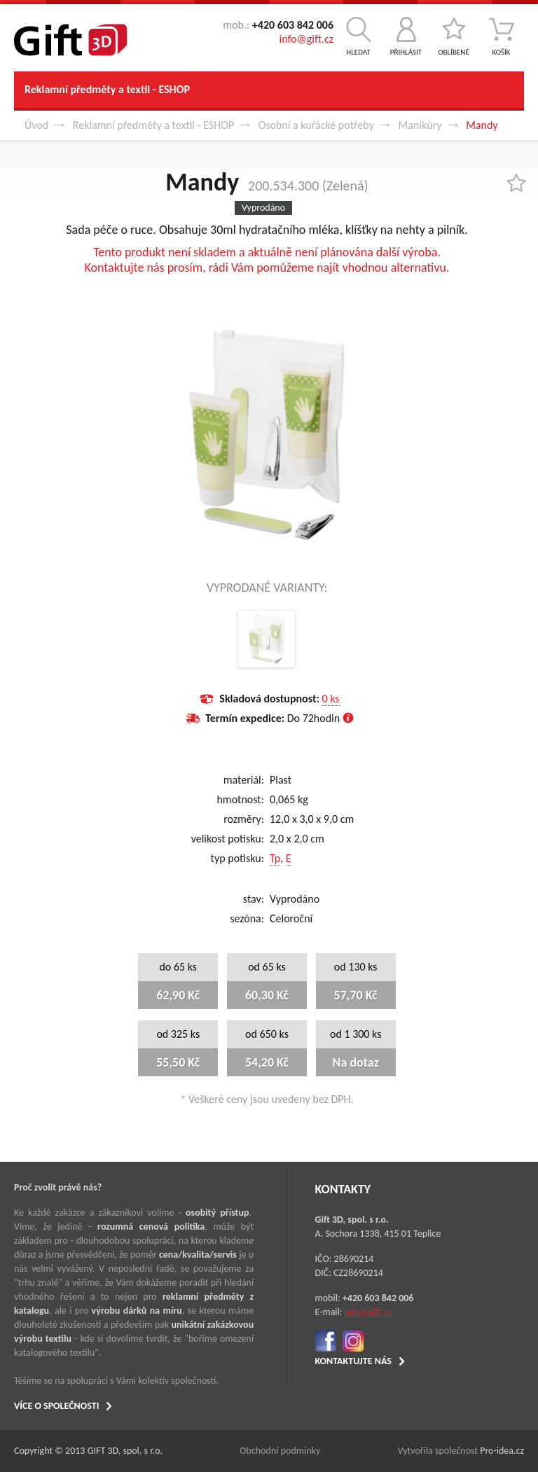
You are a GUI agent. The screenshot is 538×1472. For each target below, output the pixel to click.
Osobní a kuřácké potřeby (316, 125)
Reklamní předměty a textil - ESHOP (107, 89)
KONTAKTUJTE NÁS (353, 1361)
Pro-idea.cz (502, 1451)
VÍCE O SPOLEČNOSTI (56, 1406)
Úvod (36, 125)
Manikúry (420, 125)
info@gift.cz (306, 39)
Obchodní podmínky (280, 1451)
